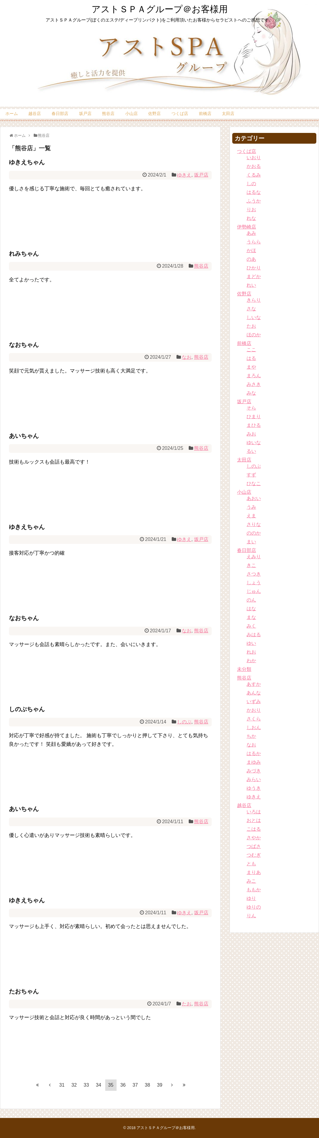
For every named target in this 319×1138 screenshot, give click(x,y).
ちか (251, 736)
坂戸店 (85, 113)
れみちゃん (24, 253)
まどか (254, 276)
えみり (254, 556)
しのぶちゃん (27, 709)
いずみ (254, 701)
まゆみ (254, 762)
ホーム (11, 113)
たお (186, 1003)
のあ (251, 259)
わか (251, 660)
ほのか (254, 334)
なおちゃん (24, 344)
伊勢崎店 (246, 226)
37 (135, 1085)
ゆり (251, 898)
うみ (251, 507)
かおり (254, 710)
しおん (254, 727)
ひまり (254, 416)
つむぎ (254, 855)
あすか (254, 684)
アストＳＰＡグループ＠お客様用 (160, 9)
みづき (254, 770)
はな (251, 608)
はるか (254, 753)
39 (159, 1085)
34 (98, 1085)
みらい (254, 779)
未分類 (244, 669)
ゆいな (254, 442)
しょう (254, 582)
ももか (254, 889)
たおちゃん (24, 991)
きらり (254, 300)
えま (251, 515)
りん (251, 915)
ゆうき (254, 788)
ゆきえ (184, 174)
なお (186, 357)
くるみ (254, 174)
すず (251, 474)
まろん (254, 375)
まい (251, 541)
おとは (254, 820)
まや (251, 366)
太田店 (228, 113)
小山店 (131, 113)
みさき (254, 384)
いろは (254, 811)
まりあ (254, 872)
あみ (251, 233)
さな (251, 308)
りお (251, 209)
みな (251, 392)
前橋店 (205, 113)
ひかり (254, 267)
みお (251, 433)
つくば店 (179, 113)
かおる (254, 166)
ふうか (254, 200)
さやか (254, 837)
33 (86, 1085)
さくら (254, 718)
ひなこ (254, 483)
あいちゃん (24, 435)
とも (251, 863)
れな (251, 218)
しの (251, 183)
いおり (254, 157)
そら (251, 407)
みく (251, 625)
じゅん (254, 591)
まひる (254, 425)
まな (251, 617)
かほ (251, 250)
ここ (251, 349)
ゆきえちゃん (27, 162)
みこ (251, 881)
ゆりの (254, 907)
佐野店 (154, 113)
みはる (254, 634)
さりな (254, 524)
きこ (251, 565)
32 (74, 1085)
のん (251, 599)
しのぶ (184, 721)
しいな (254, 317)
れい (251, 285)
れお (251, 651)
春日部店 (60, 113)
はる (251, 358)
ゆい (251, 643)
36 (123, 1085)
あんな (254, 692)
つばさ (254, 846)
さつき (254, 573)
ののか (254, 533)
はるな (254, 192)
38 (147, 1085)
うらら (254, 241)
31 (62, 1085)
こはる (254, 829)
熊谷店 (108, 113)
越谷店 (34, 113)
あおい (254, 498)
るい (251, 451)
